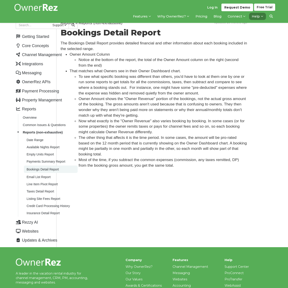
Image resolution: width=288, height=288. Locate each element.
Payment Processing (189, 277)
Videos (230, 277)
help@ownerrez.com (32, 278)
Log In (211, 9)
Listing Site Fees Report (43, 187)
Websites (180, 265)
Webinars (232, 284)
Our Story (133, 259)
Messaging (181, 259)
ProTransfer (233, 265)
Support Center (237, 252)
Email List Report (38, 167)
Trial (264, 9)
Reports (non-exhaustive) (42, 125)
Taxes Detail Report (40, 180)
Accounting (182, 271)
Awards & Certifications (144, 271)
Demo (237, 9)
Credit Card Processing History (47, 194)
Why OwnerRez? (139, 252)
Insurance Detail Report (42, 201)
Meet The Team (138, 284)
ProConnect (234, 259)
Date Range (34, 132)
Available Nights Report (42, 139)
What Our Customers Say (146, 277)
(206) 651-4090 (27, 282)
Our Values (134, 265)
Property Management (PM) (195, 284)
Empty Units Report (39, 146)
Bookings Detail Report (42, 160)
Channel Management (190, 252)
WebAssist (233, 271)
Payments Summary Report (45, 153)
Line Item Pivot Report (41, 174)
